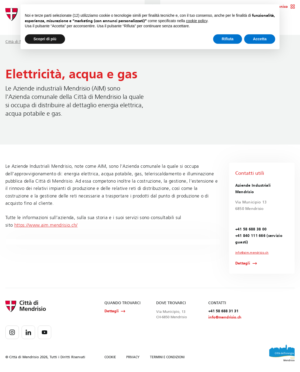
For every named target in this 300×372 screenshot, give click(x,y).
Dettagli (242, 264)
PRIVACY (132, 358)
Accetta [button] (260, 39)
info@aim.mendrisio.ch (250, 252)
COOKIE (110, 358)
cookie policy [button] (196, 21)
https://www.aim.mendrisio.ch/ (46, 225)
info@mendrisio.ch (224, 318)
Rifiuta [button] (228, 39)
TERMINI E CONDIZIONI (167, 358)
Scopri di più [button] (44, 39)
